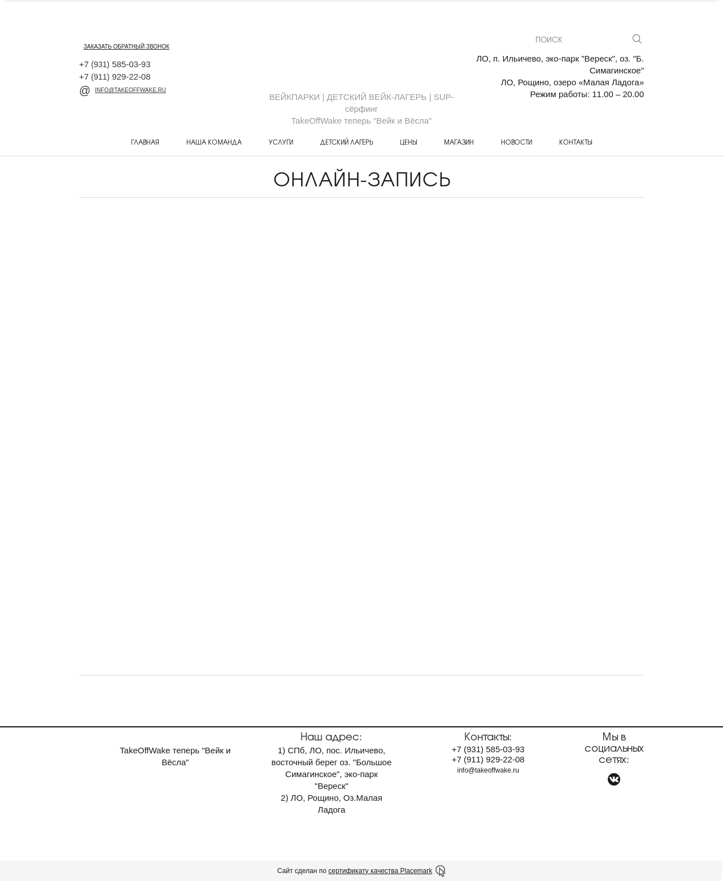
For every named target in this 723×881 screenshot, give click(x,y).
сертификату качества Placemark (380, 871)
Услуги (281, 141)
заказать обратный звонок (126, 46)
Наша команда (214, 141)
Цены (408, 141)
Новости (516, 141)
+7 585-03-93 (115, 64)
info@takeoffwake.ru (122, 90)
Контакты (575, 141)
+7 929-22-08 (115, 76)
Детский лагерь (346, 141)
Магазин (459, 141)
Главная (145, 141)
